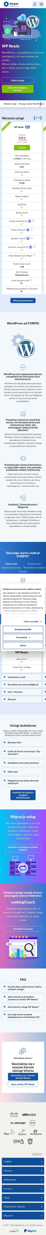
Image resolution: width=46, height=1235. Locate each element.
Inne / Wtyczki (13, 692)
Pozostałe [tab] (23, 571)
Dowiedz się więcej (23, 929)
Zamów (22, 147)
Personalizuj (23, 637)
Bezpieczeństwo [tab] (34, 564)
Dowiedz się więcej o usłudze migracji (23, 848)
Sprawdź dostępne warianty (17, 89)
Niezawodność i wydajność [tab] (35, 567)
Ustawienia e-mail (14, 677)
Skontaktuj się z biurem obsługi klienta (23, 1076)
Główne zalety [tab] (12, 564)
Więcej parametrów (23, 300)
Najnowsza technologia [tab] (11, 567)
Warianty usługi (10, 104)
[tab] (22, 677)
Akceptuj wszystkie (23, 629)
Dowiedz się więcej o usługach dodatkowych (23, 795)
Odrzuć (23, 645)
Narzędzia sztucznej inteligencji (21, 684)
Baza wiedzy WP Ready (23, 1084)
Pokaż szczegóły (31, 621)
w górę (37, 1154)
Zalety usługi (17, 80)
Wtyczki (10, 699)
